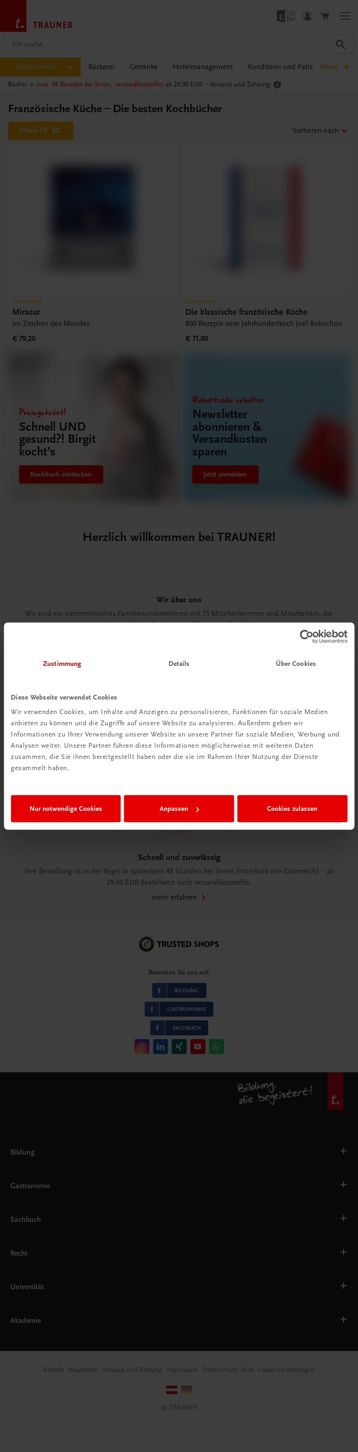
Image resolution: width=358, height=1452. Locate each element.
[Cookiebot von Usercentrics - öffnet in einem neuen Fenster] (306, 636)
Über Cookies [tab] (296, 663)
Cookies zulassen (292, 808)
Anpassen (179, 808)
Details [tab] (179, 663)
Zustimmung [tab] (62, 663)
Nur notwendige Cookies (65, 808)
